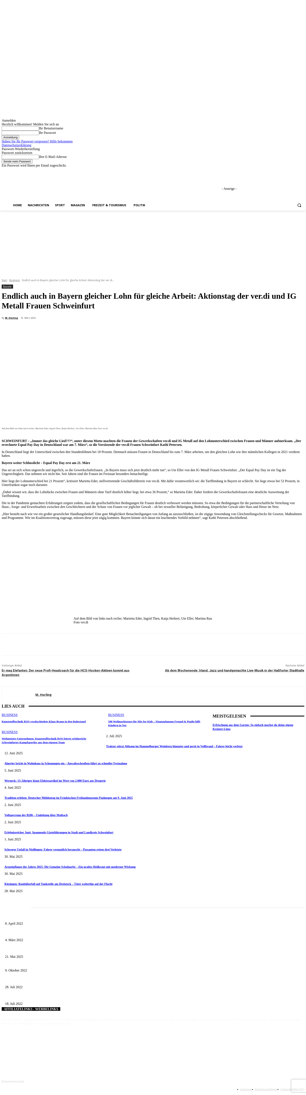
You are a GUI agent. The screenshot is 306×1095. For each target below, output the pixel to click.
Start (4, 280)
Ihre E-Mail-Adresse (53, 157)
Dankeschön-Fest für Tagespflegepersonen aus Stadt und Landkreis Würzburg (51, 980)
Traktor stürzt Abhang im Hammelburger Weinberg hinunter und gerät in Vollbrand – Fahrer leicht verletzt (174, 746)
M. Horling (11, 317)
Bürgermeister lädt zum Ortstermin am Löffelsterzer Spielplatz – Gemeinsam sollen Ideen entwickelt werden (69, 963)
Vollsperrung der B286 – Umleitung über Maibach (36, 815)
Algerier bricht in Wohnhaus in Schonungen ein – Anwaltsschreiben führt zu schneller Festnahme (65, 763)
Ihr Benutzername (51, 128)
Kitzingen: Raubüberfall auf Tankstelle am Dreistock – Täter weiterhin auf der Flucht (58, 884)
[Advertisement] (153, 242)
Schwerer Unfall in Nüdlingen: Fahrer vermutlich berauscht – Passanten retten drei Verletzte (63, 849)
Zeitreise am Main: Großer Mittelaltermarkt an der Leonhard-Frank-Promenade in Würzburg (59, 949)
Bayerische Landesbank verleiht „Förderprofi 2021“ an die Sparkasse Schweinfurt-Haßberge (59, 996)
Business (14, 280)
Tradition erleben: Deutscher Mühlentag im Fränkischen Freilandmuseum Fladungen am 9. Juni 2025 (68, 797)
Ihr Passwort (47, 132)
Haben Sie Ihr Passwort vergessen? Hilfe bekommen (37, 141)
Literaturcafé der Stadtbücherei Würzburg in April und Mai (40, 916)
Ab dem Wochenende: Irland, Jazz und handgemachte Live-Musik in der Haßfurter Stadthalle (234, 670)
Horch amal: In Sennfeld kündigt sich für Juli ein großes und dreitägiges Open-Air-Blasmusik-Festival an (67, 933)
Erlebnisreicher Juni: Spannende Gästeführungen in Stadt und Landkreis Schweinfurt (58, 832)
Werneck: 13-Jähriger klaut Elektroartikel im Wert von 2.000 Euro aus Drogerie (55, 780)
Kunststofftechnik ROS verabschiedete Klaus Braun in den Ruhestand (43, 721)
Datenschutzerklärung (16, 145)
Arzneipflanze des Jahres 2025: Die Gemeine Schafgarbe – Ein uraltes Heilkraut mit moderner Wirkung (70, 866)
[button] (299, 205)
